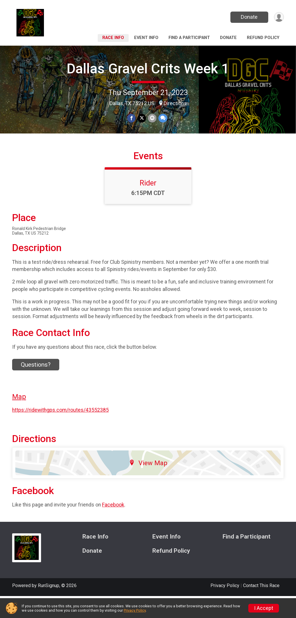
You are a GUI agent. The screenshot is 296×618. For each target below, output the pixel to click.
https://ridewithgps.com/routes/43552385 (60, 432)
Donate (248, 17)
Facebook (113, 527)
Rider (148, 205)
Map (19, 419)
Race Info (113, 37)
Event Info (146, 37)
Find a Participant (189, 37)
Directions (175, 103)
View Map (148, 485)
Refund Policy (263, 37)
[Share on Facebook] (131, 118)
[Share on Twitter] (142, 118)
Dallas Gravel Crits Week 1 (148, 68)
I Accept (263, 608)
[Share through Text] (162, 118)
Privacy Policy (135, 610)
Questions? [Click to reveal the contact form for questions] (36, 386)
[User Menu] (278, 17)
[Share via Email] (152, 118)
